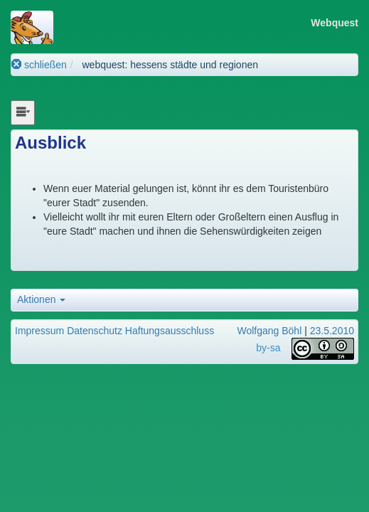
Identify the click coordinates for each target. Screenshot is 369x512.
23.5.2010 (332, 330)
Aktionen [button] (41, 299)
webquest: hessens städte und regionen (170, 64)
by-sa (268, 347)
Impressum (39, 330)
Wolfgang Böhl (269, 330)
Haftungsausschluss (169, 330)
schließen (39, 64)
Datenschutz (94, 330)
